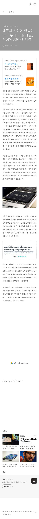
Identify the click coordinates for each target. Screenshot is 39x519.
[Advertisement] (19, 326)
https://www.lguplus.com (14, 61)
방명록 (11, 12)
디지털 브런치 (7, 479)
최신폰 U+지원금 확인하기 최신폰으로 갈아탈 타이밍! (13, 63)
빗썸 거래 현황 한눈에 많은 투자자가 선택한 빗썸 (12, 78)
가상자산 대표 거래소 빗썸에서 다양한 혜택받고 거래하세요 (13, 82)
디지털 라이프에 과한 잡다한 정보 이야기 (14, 482)
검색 (30, 4)
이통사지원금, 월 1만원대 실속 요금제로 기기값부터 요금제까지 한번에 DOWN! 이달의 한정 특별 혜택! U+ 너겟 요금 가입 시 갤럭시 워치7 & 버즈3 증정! (13, 67)
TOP (35, 512)
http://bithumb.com (12, 76)
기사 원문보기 (21, 256)
